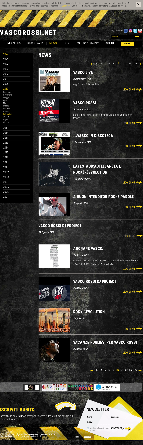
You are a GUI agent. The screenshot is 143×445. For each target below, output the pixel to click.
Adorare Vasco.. (89, 249)
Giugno (6, 122)
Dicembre (7, 92)
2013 (5, 152)
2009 (6, 172)
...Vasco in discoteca (93, 136)
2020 (6, 84)
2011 (5, 162)
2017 (5, 133)
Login (127, 43)
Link (108, 37)
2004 (6, 197)
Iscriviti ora (117, 428)
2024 (6, 64)
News (53, 43)
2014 (5, 148)
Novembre (7, 95)
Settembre (7, 114)
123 (130, 64)
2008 (6, 177)
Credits (19, 434)
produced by (83, 437)
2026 (6, 54)
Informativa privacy (31, 434)
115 (96, 64)
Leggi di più (129, 89)
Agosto (6, 117)
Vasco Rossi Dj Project (60, 226)
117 (105, 64)
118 (109, 64)
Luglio (5, 120)
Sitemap (52, 434)
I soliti (109, 43)
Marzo (6, 103)
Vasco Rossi (84, 103)
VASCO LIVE (83, 73)
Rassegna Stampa (87, 43)
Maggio (6, 98)
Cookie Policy (67, 6)
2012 (5, 157)
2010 (5, 167)
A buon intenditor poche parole (103, 197)
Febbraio (7, 106)
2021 (5, 79)
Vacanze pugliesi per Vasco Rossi (105, 342)
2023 (6, 69)
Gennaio (6, 109)
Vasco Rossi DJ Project (94, 281)
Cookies (44, 434)
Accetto (99, 429)
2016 (5, 138)
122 (126, 64)
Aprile (5, 100)
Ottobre (6, 111)
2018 (5, 128)
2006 (6, 187)
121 (121, 64)
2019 (5, 89)
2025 (6, 59)
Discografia (35, 43)
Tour (66, 43)
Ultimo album (12, 43)
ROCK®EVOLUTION (89, 312)
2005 (6, 192)
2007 (6, 182)
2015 (5, 143)
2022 (6, 74)
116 (101, 64)
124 (135, 64)
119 (113, 64)
